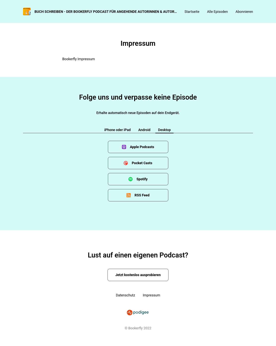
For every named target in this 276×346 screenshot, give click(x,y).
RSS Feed (142, 195)
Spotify (142, 179)
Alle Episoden (217, 12)
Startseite (192, 12)
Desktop (164, 130)
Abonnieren (244, 12)
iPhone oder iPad (117, 130)
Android (144, 130)
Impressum (151, 295)
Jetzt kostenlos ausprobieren (138, 275)
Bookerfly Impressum (78, 59)
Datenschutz (125, 295)
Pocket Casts (142, 163)
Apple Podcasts (142, 147)
